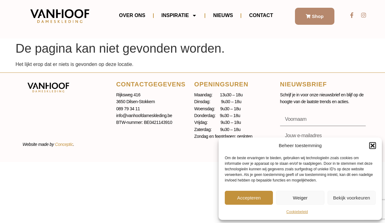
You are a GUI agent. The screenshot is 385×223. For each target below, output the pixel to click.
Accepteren (249, 197)
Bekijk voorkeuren (351, 197)
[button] (372, 145)
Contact (261, 15)
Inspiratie (179, 15)
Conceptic (64, 144)
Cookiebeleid (297, 212)
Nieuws (223, 15)
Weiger (300, 197)
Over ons (132, 15)
